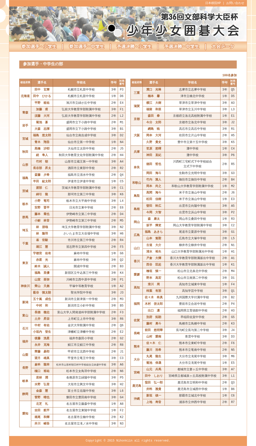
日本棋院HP (213, 3)
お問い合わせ (235, 3)
